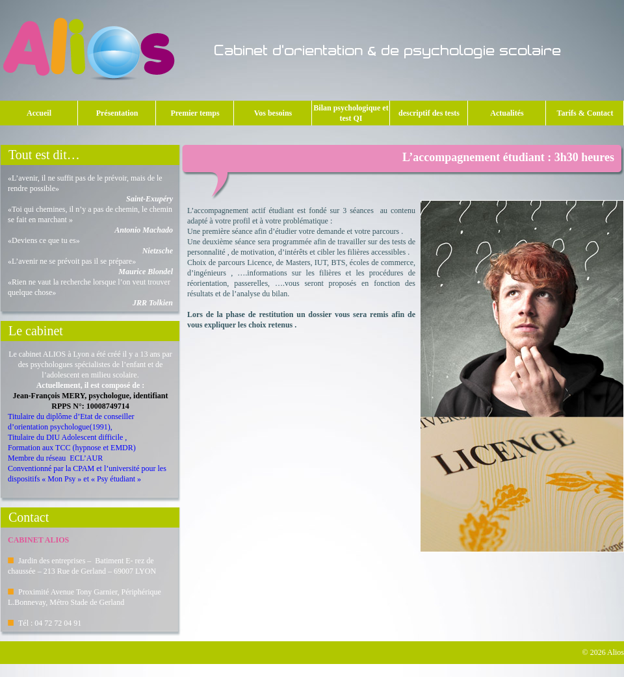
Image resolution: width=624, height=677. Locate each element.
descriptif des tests (429, 113)
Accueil (39, 113)
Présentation (121, 113)
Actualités (506, 113)
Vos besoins (278, 113)
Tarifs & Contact (585, 113)
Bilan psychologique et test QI (350, 113)
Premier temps (197, 113)
